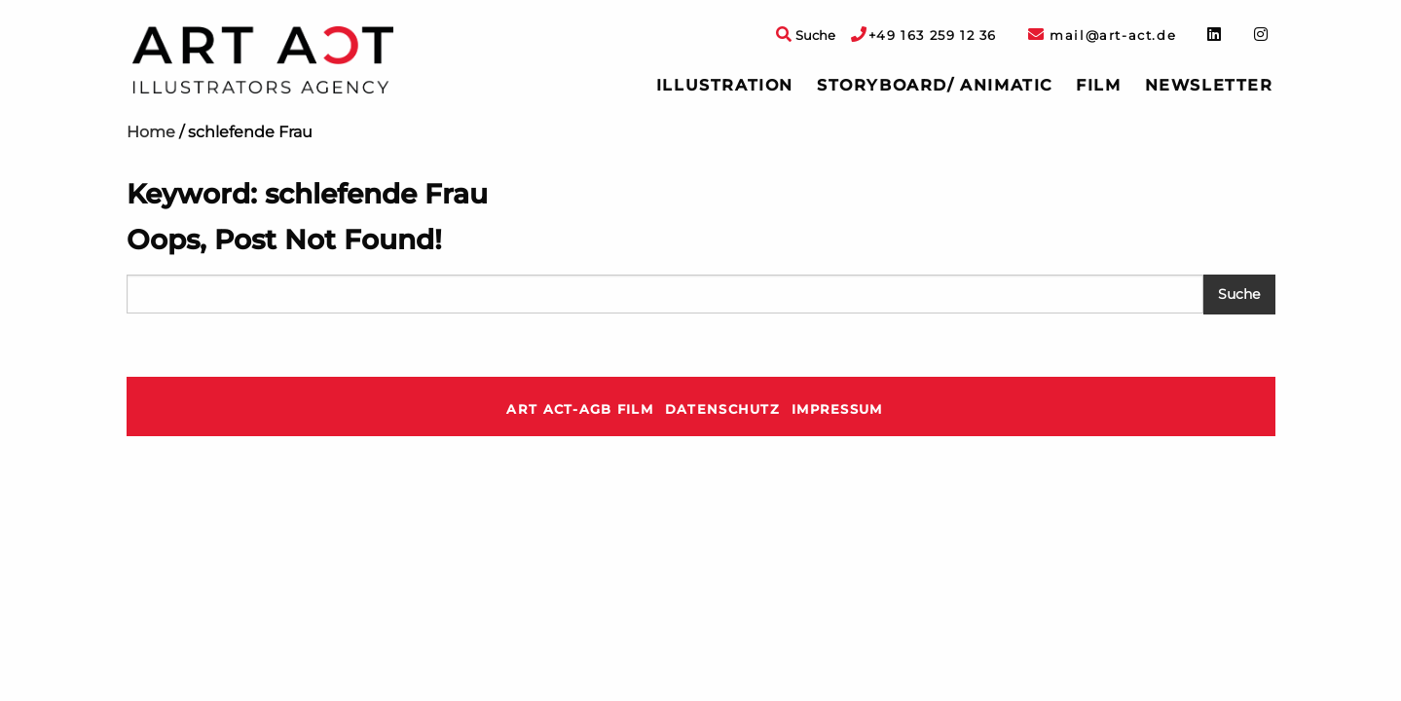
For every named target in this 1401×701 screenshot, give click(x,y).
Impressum (837, 409)
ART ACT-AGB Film (579, 409)
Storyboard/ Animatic (934, 85)
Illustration (724, 85)
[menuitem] (725, 85)
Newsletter (1209, 85)
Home (151, 132)
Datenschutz (722, 409)
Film (1098, 85)
